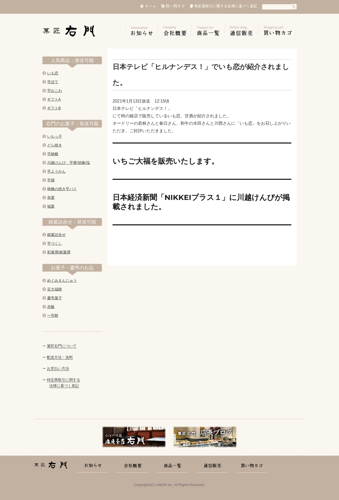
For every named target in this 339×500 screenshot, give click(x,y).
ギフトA (54, 99)
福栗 (51, 206)
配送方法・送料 (60, 357)
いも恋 (52, 73)
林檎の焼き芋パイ (62, 189)
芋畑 (51, 180)
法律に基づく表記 (64, 385)
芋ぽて (52, 82)
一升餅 (52, 315)
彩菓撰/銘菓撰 (58, 252)
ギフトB (54, 108)
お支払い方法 (58, 368)
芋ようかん (56, 171)
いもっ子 (54, 136)
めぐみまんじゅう (62, 280)
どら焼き (54, 145)
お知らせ (142, 30)
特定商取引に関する (63, 380)
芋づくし (54, 243)
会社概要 (175, 30)
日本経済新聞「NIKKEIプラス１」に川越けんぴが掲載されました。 (201, 202)
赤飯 (51, 307)
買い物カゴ (277, 30)
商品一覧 (208, 30)
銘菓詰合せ (56, 235)
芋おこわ (54, 90)
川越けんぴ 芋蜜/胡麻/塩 (68, 162)
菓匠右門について (62, 346)
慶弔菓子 (54, 298)
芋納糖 (52, 154)
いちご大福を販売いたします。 (166, 161)
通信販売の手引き (241, 30)
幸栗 (51, 197)
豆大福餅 (54, 289)
